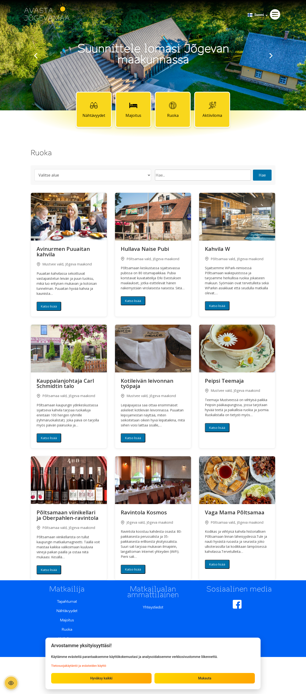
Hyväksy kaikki (101, 678)
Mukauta (204, 678)
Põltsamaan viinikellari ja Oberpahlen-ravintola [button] (67, 515)
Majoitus (133, 109)
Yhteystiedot (153, 607)
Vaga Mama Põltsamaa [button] (234, 513)
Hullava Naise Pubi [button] (145, 249)
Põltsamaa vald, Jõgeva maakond (150, 259)
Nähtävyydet (93, 109)
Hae (262, 175)
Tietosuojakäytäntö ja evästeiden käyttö (78, 665)
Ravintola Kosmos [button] (144, 513)
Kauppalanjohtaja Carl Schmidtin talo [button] (65, 384)
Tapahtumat (67, 601)
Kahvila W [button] (217, 249)
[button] (69, 217)
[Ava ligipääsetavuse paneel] (11, 682)
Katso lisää (49, 306)
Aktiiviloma (212, 109)
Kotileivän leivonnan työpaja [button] (147, 384)
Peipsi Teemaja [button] (224, 381)
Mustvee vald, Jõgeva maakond (64, 264)
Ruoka (173, 109)
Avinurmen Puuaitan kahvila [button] (63, 252)
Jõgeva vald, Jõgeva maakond (147, 522)
